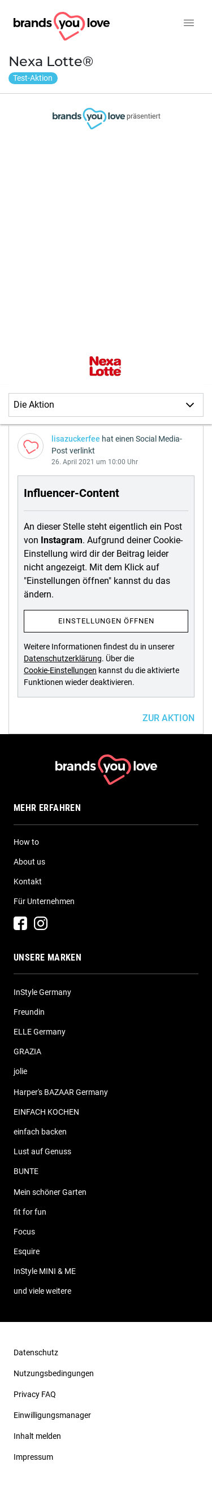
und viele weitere (42, 1290)
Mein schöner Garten (50, 1192)
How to (26, 841)
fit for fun (30, 1211)
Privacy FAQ (35, 1394)
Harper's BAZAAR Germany (61, 1092)
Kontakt (28, 881)
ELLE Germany (40, 1031)
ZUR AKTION (168, 718)
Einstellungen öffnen (106, 621)
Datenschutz (36, 1352)
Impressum (33, 1456)
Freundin (29, 1011)
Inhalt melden (37, 1436)
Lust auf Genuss (42, 1151)
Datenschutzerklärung (63, 658)
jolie (20, 1071)
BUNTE (26, 1171)
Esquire (27, 1251)
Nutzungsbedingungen (54, 1373)
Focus (24, 1231)
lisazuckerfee (75, 438)
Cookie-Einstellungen (60, 670)
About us (29, 861)
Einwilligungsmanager (52, 1415)
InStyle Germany (42, 992)
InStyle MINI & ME (45, 1271)
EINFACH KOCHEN (46, 1111)
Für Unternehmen (44, 901)
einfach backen (40, 1131)
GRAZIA (27, 1051)
